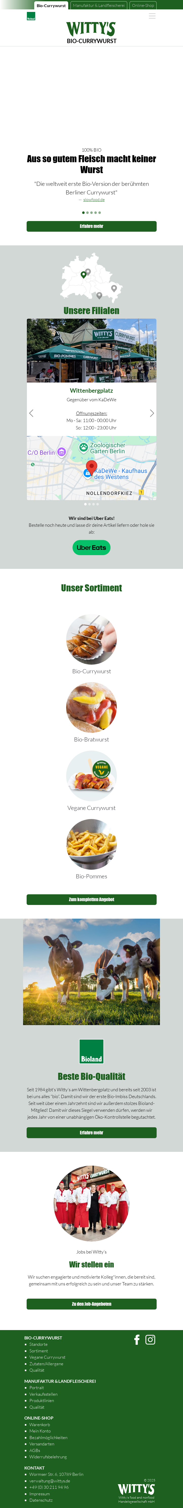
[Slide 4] (95, 212)
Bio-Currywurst (51, 5)
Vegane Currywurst (91, 807)
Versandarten (41, 1443)
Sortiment (38, 1350)
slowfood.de (94, 199)
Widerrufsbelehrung (48, 1456)
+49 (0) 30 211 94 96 (49, 1487)
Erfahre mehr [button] (91, 226)
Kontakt (34, 1467)
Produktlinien (41, 1400)
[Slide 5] (99, 212)
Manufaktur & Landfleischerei (60, 1381)
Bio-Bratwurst (91, 739)
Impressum (39, 1493)
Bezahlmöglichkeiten (48, 1437)
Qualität (36, 1370)
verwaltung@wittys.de (49, 1480)
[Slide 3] (91, 212)
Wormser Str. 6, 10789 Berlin (56, 1474)
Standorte (38, 1344)
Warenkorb (39, 1424)
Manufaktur (99, 5)
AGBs (34, 1450)
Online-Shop (143, 5)
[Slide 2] (87, 212)
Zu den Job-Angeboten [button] (91, 1304)
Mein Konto (40, 1430)
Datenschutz (41, 1500)
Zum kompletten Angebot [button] (91, 899)
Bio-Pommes (91, 876)
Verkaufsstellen (43, 1394)
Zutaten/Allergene (46, 1363)
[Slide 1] (83, 212)
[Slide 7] (97, 504)
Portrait (36, 1387)
